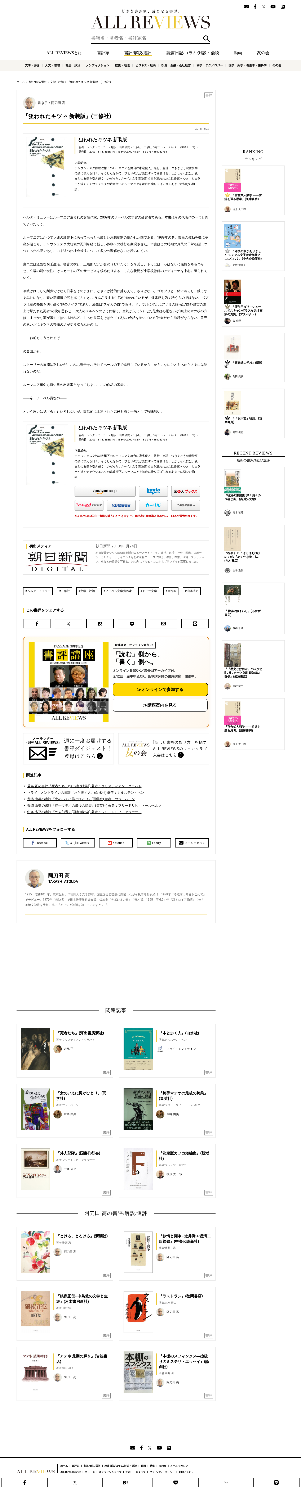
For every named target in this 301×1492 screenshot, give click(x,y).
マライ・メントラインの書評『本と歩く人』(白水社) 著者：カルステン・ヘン (85, 793)
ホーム (21, 81)
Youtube (116, 843)
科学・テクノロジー (209, 65)
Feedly (154, 843)
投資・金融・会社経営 (176, 65)
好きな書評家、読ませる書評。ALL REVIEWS (150, 19)
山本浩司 (193, 591)
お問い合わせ (186, 1472)
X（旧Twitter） (77, 843)
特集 (152, 1465)
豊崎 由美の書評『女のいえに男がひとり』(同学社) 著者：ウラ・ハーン (81, 799)
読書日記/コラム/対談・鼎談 (193, 52)
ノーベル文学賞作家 (119, 591)
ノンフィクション (97, 65)
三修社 (65, 591)
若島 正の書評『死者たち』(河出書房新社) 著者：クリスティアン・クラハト (84, 786)
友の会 (263, 52)
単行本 (172, 591)
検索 (206, 38)
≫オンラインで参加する (160, 689)
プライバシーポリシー (162, 1472)
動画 (238, 52)
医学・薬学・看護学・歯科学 (248, 65)
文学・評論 (32, 65)
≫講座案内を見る (160, 705)
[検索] (150, 38)
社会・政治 (73, 65)
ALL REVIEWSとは (64, 52)
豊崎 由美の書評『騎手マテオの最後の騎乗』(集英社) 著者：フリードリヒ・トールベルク (94, 806)
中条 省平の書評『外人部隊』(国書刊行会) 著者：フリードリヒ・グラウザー (84, 812)
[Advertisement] (75, 965)
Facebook (39, 843)
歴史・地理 (122, 65)
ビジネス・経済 (145, 65)
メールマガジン (192, 843)
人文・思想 (52, 65)
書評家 (103, 52)
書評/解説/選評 (138, 52)
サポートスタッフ (135, 1472)
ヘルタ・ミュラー (39, 591)
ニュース (90, 1472)
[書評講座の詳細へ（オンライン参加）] (68, 682)
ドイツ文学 (149, 591)
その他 (276, 65)
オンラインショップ (110, 1472)
